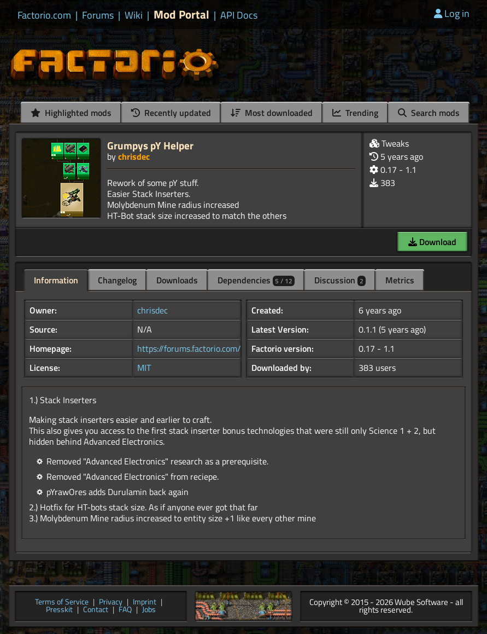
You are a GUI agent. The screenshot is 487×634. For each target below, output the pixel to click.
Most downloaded (272, 112)
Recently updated (171, 112)
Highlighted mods (71, 112)
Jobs (149, 610)
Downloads (177, 280)
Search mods (429, 112)
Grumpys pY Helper (150, 145)
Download (432, 241)
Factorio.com (44, 15)
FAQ (125, 610)
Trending (355, 112)
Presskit (59, 610)
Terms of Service (62, 602)
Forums (98, 15)
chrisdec (134, 156)
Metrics (399, 280)
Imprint (144, 602)
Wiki (134, 15)
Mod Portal (181, 14)
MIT (144, 367)
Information (56, 280)
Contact (95, 610)
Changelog (117, 280)
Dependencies (256, 280)
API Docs (238, 15)
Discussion (340, 280)
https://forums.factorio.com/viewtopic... (209, 348)
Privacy (110, 602)
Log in (452, 13)
